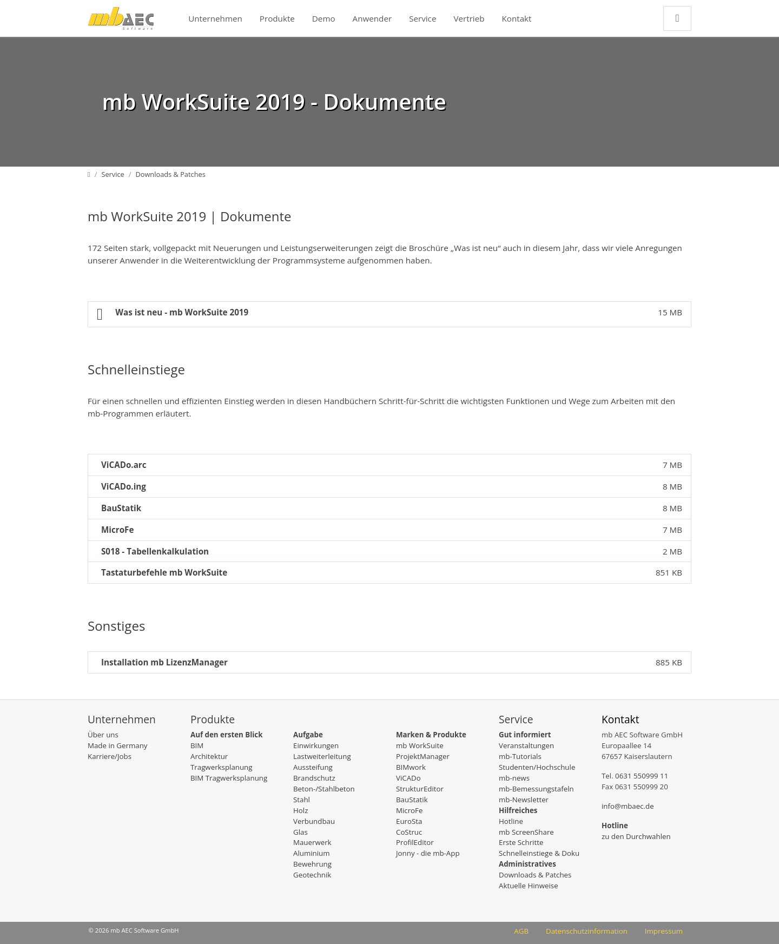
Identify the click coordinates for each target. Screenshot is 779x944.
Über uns (103, 735)
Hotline (511, 821)
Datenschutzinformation (587, 931)
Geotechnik (312, 875)
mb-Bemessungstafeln (536, 789)
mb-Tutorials (520, 756)
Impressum (664, 931)
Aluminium (311, 853)
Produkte (277, 18)
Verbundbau (314, 821)
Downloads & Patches (535, 875)
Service (422, 18)
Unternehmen (215, 18)
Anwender (372, 18)
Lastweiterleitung (322, 756)
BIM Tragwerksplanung (228, 778)
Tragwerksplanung (221, 767)
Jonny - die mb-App (428, 853)
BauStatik (412, 799)
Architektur (209, 756)
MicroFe (409, 810)
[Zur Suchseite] (677, 18)
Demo (323, 18)
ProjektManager (423, 756)
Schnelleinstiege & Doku (539, 853)
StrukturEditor (420, 789)
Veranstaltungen (526, 745)
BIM (196, 745)
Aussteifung (313, 767)
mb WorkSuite (420, 745)
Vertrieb (468, 18)
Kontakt (517, 18)
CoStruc (409, 832)
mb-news (514, 778)
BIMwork (411, 767)
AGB (521, 931)
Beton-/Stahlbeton (324, 789)
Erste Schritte (521, 842)
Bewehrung (312, 864)
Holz (300, 810)
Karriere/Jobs (109, 756)
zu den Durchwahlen (636, 836)
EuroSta (409, 821)
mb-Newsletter (524, 799)
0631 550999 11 (641, 776)
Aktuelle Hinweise (528, 885)
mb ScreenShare (526, 832)
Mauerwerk (312, 842)
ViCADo (408, 778)
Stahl (301, 799)
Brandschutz (314, 778)
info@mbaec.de (628, 806)
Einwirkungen (316, 745)
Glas (300, 832)
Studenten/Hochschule (537, 767)
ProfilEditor (415, 842)
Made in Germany (117, 745)
